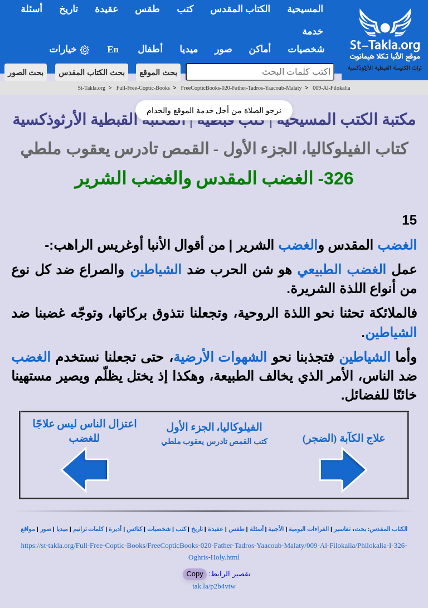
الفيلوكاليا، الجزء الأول (214, 427)
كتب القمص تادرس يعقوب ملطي (214, 441)
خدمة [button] (312, 31)
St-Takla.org (91, 88)
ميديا (62, 529)
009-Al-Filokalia (331, 88)
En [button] (114, 49)
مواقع (28, 529)
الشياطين (156, 269)
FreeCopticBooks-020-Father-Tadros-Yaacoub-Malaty (241, 88)
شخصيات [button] (310, 49)
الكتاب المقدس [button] (240, 9)
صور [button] (223, 49)
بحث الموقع (158, 72)
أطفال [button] (150, 49)
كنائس (134, 529)
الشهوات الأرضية (220, 357)
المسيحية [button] (305, 9)
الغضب (397, 245)
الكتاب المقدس (388, 529)
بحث (360, 529)
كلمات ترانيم (88, 529)
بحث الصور (26, 72)
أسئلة (257, 529)
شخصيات (159, 529)
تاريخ (197, 529)
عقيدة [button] (106, 9)
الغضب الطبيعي (341, 269)
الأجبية (276, 529)
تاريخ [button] (68, 9)
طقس (236, 529)
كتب (181, 529)
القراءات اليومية (309, 529)
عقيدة (215, 529)
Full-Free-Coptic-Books (143, 88)
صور (45, 529)
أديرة (115, 529)
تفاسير (342, 529)
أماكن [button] (260, 49)
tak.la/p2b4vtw (214, 586)
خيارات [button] (69, 50)
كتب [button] (185, 9)
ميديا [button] (188, 49)
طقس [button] (147, 9)
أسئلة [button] (31, 9)
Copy (194, 574)
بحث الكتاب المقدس (92, 72)
